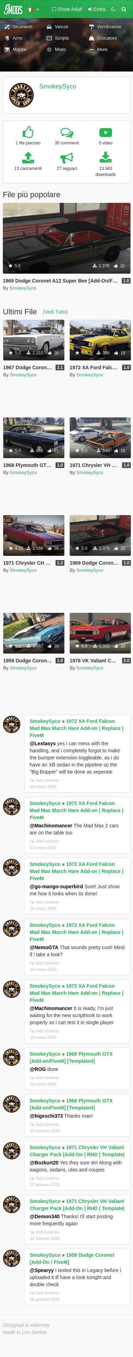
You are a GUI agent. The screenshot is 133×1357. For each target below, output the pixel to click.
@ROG (38, 1069)
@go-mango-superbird (56, 886)
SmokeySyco (57, 86)
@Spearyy (42, 1270)
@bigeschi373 (46, 1116)
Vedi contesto (44, 780)
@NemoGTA (44, 947)
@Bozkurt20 (44, 1162)
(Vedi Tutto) (55, 312)
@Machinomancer (51, 825)
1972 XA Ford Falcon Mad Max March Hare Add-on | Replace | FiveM (76, 728)
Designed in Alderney (26, 1325)
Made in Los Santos (25, 1332)
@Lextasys (43, 743)
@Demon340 (44, 1216)
